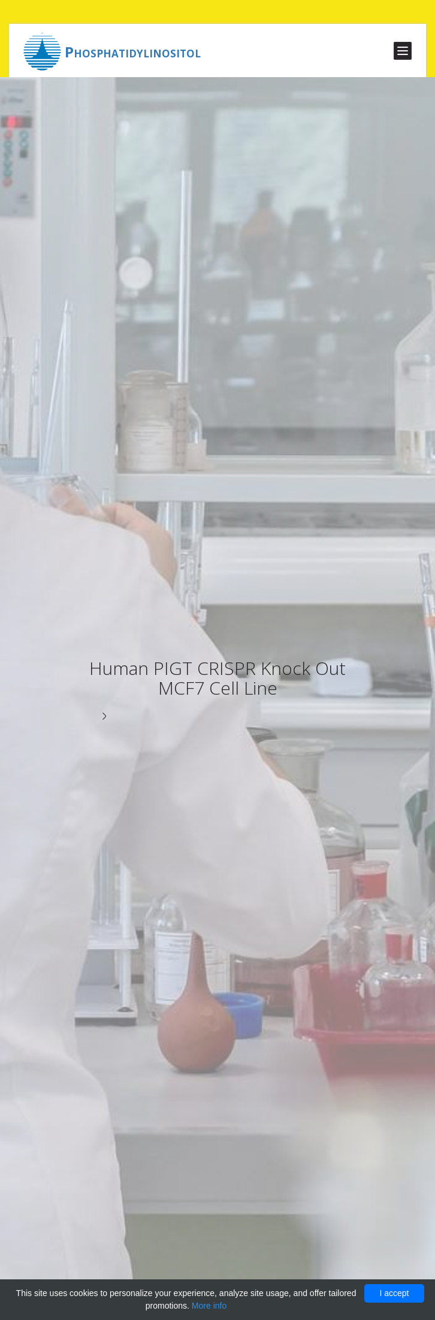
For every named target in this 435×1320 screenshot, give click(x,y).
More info (209, 1305)
